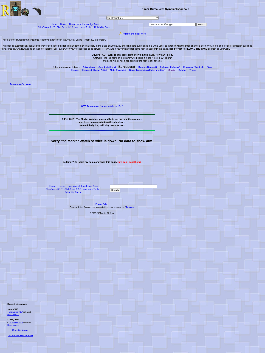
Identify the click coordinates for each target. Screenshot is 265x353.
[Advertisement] (20, 139)
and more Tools (83, 27)
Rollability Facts (102, 27)
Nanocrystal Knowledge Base (84, 24)
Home (54, 24)
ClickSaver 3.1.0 (65, 27)
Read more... (13, 315)
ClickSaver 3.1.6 (16, 322)
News (63, 24)
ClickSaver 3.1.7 (46, 27)
